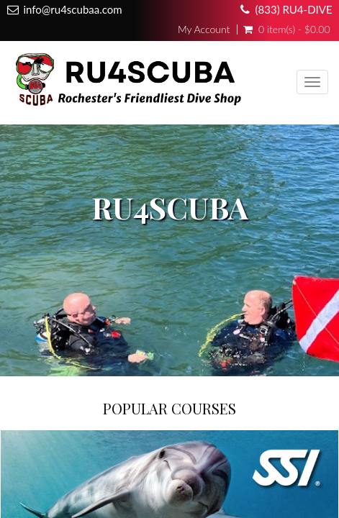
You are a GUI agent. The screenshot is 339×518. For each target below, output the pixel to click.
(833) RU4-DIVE (294, 9)
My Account (204, 29)
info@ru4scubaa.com (72, 9)
